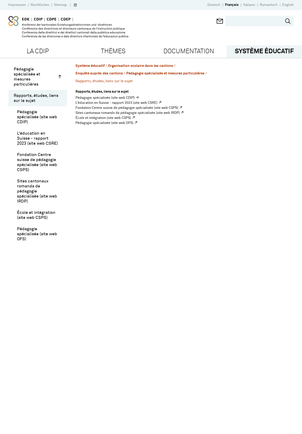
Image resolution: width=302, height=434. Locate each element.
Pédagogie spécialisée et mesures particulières (38, 76)
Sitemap (60, 4)
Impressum (17, 4)
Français (231, 4)
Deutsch (213, 4)
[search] (256, 21)
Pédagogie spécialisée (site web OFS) (37, 234)
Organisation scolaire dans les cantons (140, 66)
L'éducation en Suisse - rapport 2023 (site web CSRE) (37, 138)
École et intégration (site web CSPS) (36, 215)
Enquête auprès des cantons (99, 73)
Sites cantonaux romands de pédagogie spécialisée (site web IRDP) (37, 191)
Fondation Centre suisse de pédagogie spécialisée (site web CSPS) (37, 162)
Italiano (249, 4)
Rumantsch (268, 4)
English (288, 4)
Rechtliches (40, 4)
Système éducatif (90, 66)
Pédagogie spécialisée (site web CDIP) (37, 117)
